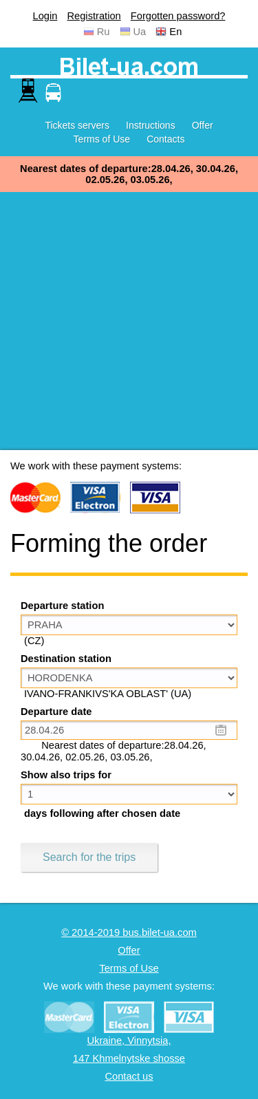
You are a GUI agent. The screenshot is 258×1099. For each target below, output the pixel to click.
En (175, 31)
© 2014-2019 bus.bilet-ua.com (129, 932)
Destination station (66, 658)
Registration (93, 15)
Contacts (165, 139)
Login (45, 15)
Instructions (150, 125)
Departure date (56, 711)
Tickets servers (77, 125)
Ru (103, 31)
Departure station (62, 605)
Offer (202, 125)
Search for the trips (89, 857)
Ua (140, 31)
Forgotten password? (178, 15)
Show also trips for (66, 774)
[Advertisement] (129, 321)
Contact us (129, 1076)
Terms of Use (102, 139)
